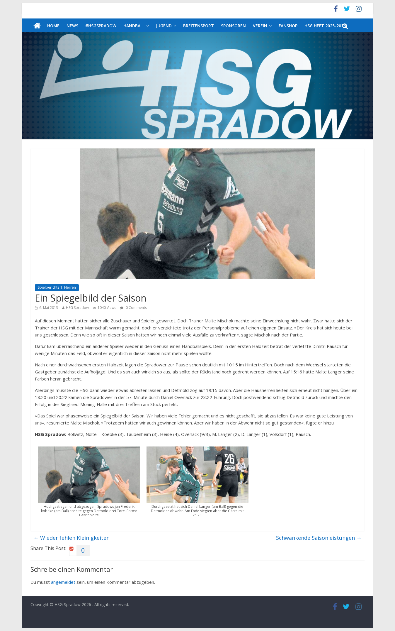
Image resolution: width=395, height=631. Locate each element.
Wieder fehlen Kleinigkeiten (71, 537)
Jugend (164, 25)
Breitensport (198, 25)
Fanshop (288, 25)
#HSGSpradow (100, 25)
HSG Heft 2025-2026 (325, 25)
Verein (260, 25)
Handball (133, 25)
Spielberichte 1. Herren (57, 287)
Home (53, 25)
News (72, 25)
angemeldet (63, 582)
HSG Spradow (77, 307)
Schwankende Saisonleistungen (319, 537)
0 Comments (133, 307)
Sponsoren (233, 25)
